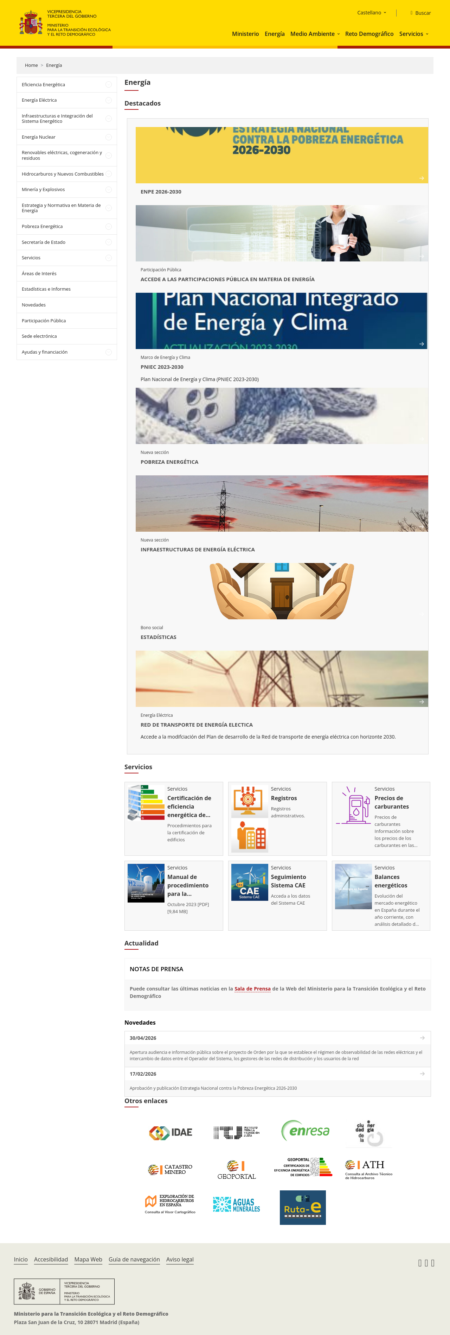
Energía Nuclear (39, 137)
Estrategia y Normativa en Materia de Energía (61, 208)
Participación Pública (44, 320)
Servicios (411, 34)
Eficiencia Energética (43, 84)
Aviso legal (180, 1256)
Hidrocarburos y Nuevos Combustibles (63, 174)
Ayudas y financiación (45, 352)
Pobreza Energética (42, 226)
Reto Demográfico (369, 34)
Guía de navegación (134, 1256)
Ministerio (245, 34)
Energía (275, 34)
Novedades (34, 305)
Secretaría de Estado (43, 242)
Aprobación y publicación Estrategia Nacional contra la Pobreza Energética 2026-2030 (213, 1085)
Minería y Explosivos (43, 189)
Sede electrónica (39, 336)
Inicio (21, 1256)
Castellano (369, 12)
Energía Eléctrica (39, 100)
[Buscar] (418, 13)
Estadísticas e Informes (46, 289)
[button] (339, 34)
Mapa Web (88, 1256)
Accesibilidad (51, 1256)
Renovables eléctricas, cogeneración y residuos (62, 155)
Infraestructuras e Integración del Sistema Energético (57, 119)
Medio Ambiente (312, 34)
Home (31, 65)
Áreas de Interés (39, 273)
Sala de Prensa (252, 985)
